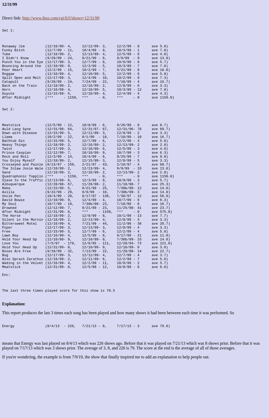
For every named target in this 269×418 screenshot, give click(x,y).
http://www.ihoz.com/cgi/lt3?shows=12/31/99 (60, 18)
